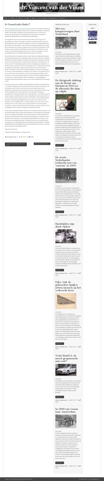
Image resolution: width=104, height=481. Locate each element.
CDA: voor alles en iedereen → (42, 143)
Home (6, 18)
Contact (62, 18)
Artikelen (12, 18)
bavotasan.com (95, 479)
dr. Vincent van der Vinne (18, 479)
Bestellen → (92, 42)
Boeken (20, 18)
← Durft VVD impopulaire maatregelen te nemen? (15, 144)
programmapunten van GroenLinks (17, 28)
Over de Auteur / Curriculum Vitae (47, 18)
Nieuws (34, 18)
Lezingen (26, 18)
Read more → (59, 68)
